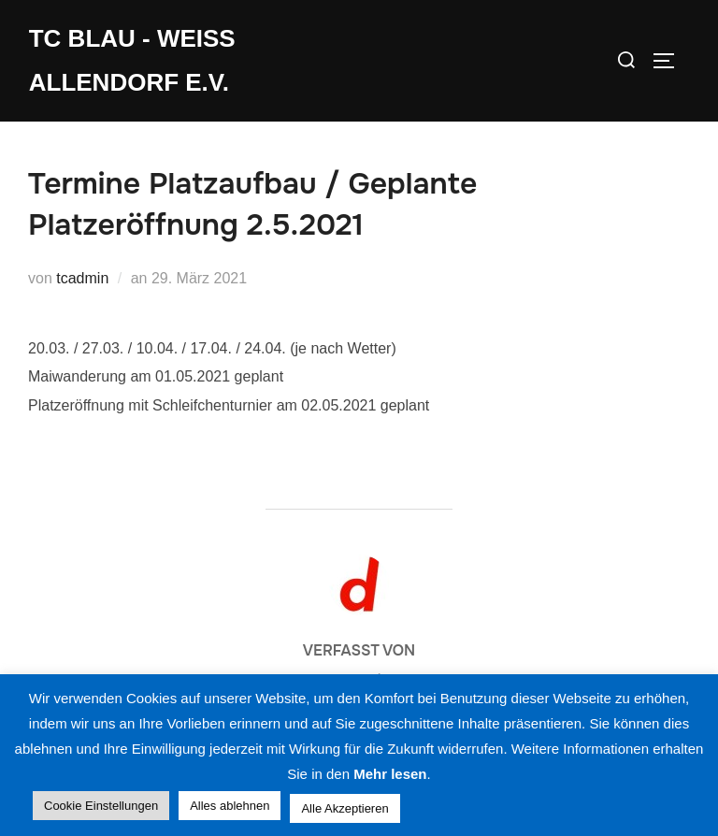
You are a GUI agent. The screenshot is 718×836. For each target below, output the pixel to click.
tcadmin (82, 278)
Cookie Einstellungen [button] (101, 806)
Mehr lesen (389, 774)
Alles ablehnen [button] (229, 806)
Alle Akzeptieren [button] (344, 808)
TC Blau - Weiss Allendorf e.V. (132, 60)
